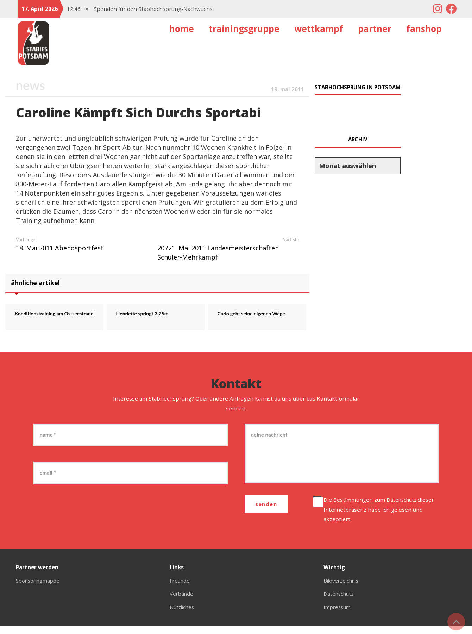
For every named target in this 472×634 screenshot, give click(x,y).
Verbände (182, 601)
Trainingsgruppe (244, 28)
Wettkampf (318, 28)
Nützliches (183, 614)
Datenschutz (404, 507)
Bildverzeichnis (343, 588)
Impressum (338, 614)
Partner (374, 28)
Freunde (180, 588)
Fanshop (424, 28)
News (30, 85)
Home (181, 28)
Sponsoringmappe (40, 588)
